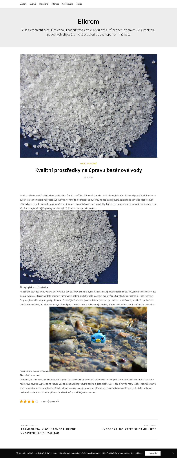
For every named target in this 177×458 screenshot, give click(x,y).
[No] (173, 453)
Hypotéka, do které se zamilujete (129, 429)
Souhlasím (152, 453)
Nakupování (67, 4)
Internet (55, 4)
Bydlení (23, 4)
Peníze (79, 4)
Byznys (33, 4)
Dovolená (43, 4)
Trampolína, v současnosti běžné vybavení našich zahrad (48, 431)
